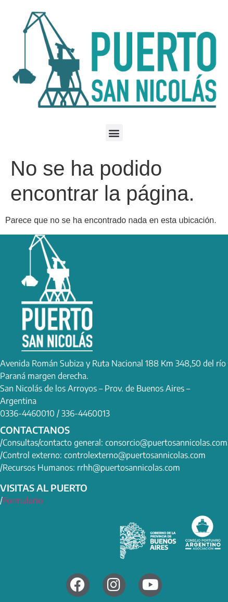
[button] (114, 132)
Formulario (23, 500)
